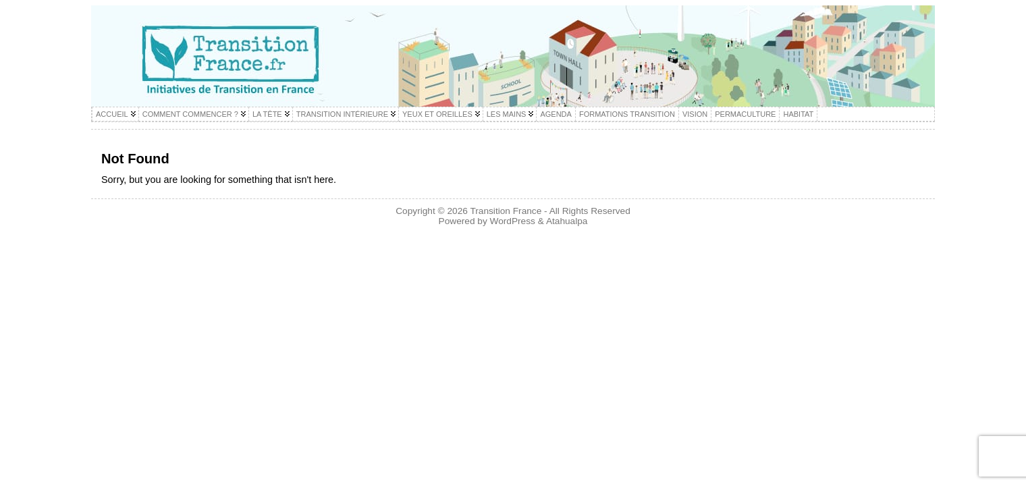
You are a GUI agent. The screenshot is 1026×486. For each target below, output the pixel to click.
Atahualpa (567, 221)
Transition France (505, 211)
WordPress (512, 221)
